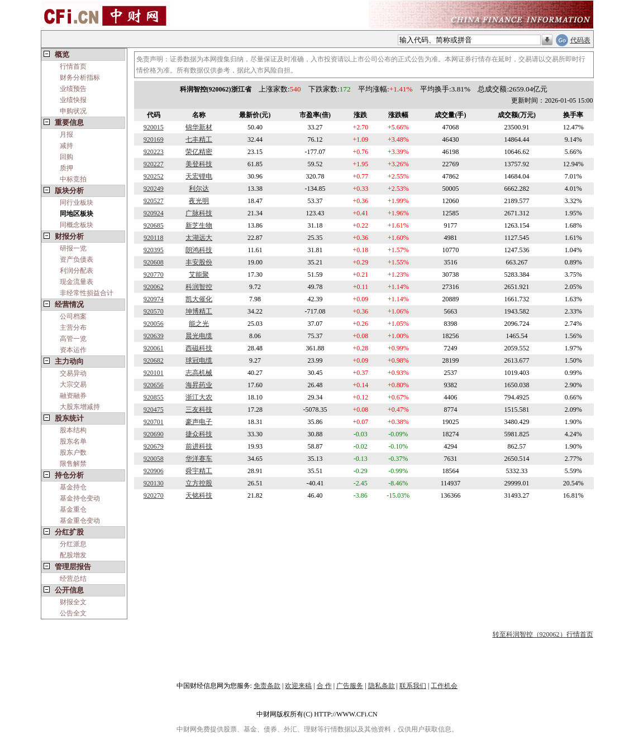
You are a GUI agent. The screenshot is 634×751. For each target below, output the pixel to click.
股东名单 (73, 441)
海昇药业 (198, 385)
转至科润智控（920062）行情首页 (543, 634)
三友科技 (198, 409)
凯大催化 (198, 299)
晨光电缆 (198, 336)
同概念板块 (76, 225)
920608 (154, 262)
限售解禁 (73, 464)
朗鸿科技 (198, 250)
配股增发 (73, 555)
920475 (154, 409)
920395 (154, 250)
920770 (154, 274)
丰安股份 (198, 262)
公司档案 (73, 316)
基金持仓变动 (80, 498)
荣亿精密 (198, 152)
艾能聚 (199, 274)
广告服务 (349, 686)
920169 (154, 139)
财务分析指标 (80, 77)
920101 (154, 373)
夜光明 (199, 201)
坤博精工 (198, 311)
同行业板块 (76, 202)
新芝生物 (198, 225)
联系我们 (412, 686)
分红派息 (73, 544)
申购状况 (73, 111)
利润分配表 (76, 271)
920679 (154, 446)
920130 (154, 483)
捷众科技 (198, 434)
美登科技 (198, 164)
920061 (154, 348)
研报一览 (73, 248)
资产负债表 (76, 259)
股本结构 (73, 430)
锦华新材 (198, 127)
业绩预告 (73, 89)
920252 (154, 176)
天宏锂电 (198, 176)
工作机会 (444, 686)
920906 (154, 471)
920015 (154, 127)
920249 (154, 188)
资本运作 (73, 350)
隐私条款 (381, 686)
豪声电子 (198, 422)
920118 (154, 238)
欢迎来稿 (298, 686)
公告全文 (73, 613)
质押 (66, 168)
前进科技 (198, 446)
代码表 (580, 40)
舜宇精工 (198, 471)
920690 (154, 434)
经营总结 (73, 578)
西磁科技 (198, 348)
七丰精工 (198, 139)
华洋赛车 (198, 459)
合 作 (324, 686)
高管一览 (73, 339)
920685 (154, 225)
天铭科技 (198, 495)
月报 (66, 134)
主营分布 (73, 327)
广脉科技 (198, 213)
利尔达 (199, 188)
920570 (154, 311)
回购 (66, 157)
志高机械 (198, 373)
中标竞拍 (73, 179)
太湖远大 (198, 238)
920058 (154, 459)
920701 (154, 422)
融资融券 (73, 395)
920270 (154, 495)
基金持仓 (73, 487)
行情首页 (73, 66)
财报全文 (73, 602)
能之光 (199, 324)
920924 (154, 213)
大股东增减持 (80, 407)
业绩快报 (73, 100)
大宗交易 (73, 384)
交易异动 (73, 373)
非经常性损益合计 (86, 293)
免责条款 (267, 686)
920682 (154, 360)
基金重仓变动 (80, 520)
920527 (154, 201)
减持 (66, 146)
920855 (154, 397)
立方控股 (198, 483)
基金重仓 (73, 509)
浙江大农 (198, 397)
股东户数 (73, 452)
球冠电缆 (198, 360)
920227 (154, 164)
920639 (154, 336)
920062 (154, 287)
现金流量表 (76, 282)
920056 (154, 324)
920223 (154, 152)
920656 (154, 385)
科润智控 (198, 287)
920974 (154, 299)
